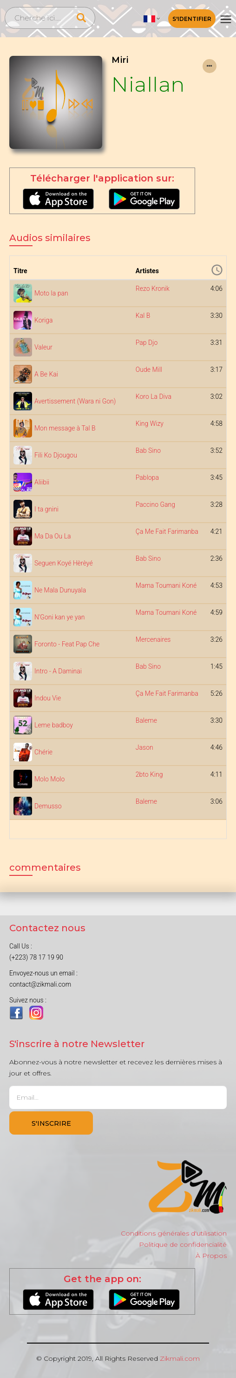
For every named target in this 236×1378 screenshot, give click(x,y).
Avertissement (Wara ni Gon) (75, 401)
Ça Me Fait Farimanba (167, 531)
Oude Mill (149, 369)
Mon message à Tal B (65, 428)
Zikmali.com (180, 1358)
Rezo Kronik (153, 288)
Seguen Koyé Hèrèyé (63, 563)
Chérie (43, 752)
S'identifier (191, 18)
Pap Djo (146, 342)
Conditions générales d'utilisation (174, 1233)
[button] (152, 18)
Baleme (146, 720)
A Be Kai (46, 374)
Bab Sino (148, 450)
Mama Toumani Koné (166, 585)
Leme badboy (53, 725)
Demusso (48, 806)
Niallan (148, 84)
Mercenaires (153, 639)
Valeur (43, 347)
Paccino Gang (155, 504)
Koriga (43, 320)
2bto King (149, 774)
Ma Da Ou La (52, 536)
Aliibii (41, 482)
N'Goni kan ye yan (59, 617)
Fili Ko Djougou (55, 455)
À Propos (211, 1255)
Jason (144, 747)
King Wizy (150, 423)
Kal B (143, 315)
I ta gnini (46, 509)
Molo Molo (49, 779)
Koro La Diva (153, 396)
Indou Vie (47, 698)
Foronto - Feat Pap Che (66, 644)
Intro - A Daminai (58, 671)
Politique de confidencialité (183, 1244)
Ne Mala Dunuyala (60, 590)
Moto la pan (51, 293)
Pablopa (147, 477)
